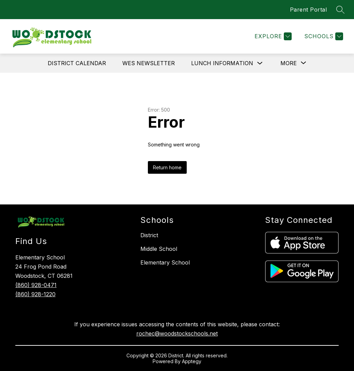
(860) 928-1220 (35, 294)
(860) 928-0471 (36, 285)
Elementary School (165, 262)
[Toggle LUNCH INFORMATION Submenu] (260, 63)
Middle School (158, 248)
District (149, 235)
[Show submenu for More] (288, 63)
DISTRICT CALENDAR (77, 63)
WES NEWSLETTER (148, 63)
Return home (167, 167)
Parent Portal (308, 9)
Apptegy (191, 361)
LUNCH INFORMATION (222, 63)
